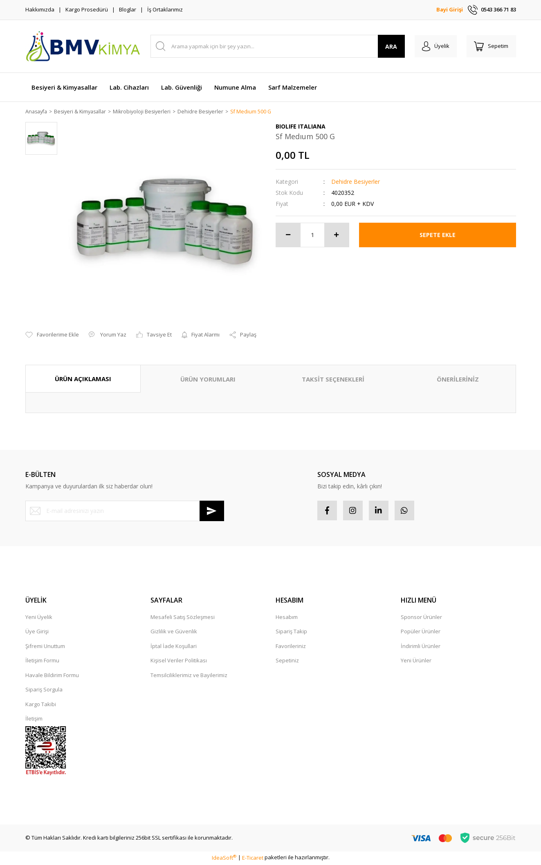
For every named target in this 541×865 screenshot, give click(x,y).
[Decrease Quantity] (288, 235)
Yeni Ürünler (416, 661)
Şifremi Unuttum (45, 647)
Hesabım (287, 618)
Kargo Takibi (40, 705)
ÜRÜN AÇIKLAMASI (83, 379)
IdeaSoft (224, 858)
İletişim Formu (42, 661)
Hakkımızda (39, 9)
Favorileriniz (291, 647)
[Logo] (82, 46)
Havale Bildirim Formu (52, 676)
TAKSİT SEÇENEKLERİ (333, 379)
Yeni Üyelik (38, 618)
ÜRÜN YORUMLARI (208, 379)
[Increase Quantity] (336, 235)
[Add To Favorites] (52, 335)
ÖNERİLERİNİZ (458, 379)
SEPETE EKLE (438, 235)
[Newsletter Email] (124, 511)
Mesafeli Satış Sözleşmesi (182, 618)
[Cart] (490, 46)
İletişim (34, 719)
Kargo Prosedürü (86, 9)
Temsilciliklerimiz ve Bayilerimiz (188, 676)
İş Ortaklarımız (165, 9)
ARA (388, 46)
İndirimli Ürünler (420, 647)
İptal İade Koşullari (173, 647)
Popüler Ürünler (420, 632)
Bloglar (127, 9)
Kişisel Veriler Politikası (178, 661)
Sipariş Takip (291, 632)
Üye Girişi (37, 632)
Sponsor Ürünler (421, 618)
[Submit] (212, 511)
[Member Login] (434, 46)
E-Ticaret (252, 858)
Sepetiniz (287, 661)
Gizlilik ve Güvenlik (173, 632)
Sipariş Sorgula (44, 690)
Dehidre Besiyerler (355, 182)
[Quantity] (312, 235)
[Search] (276, 46)
